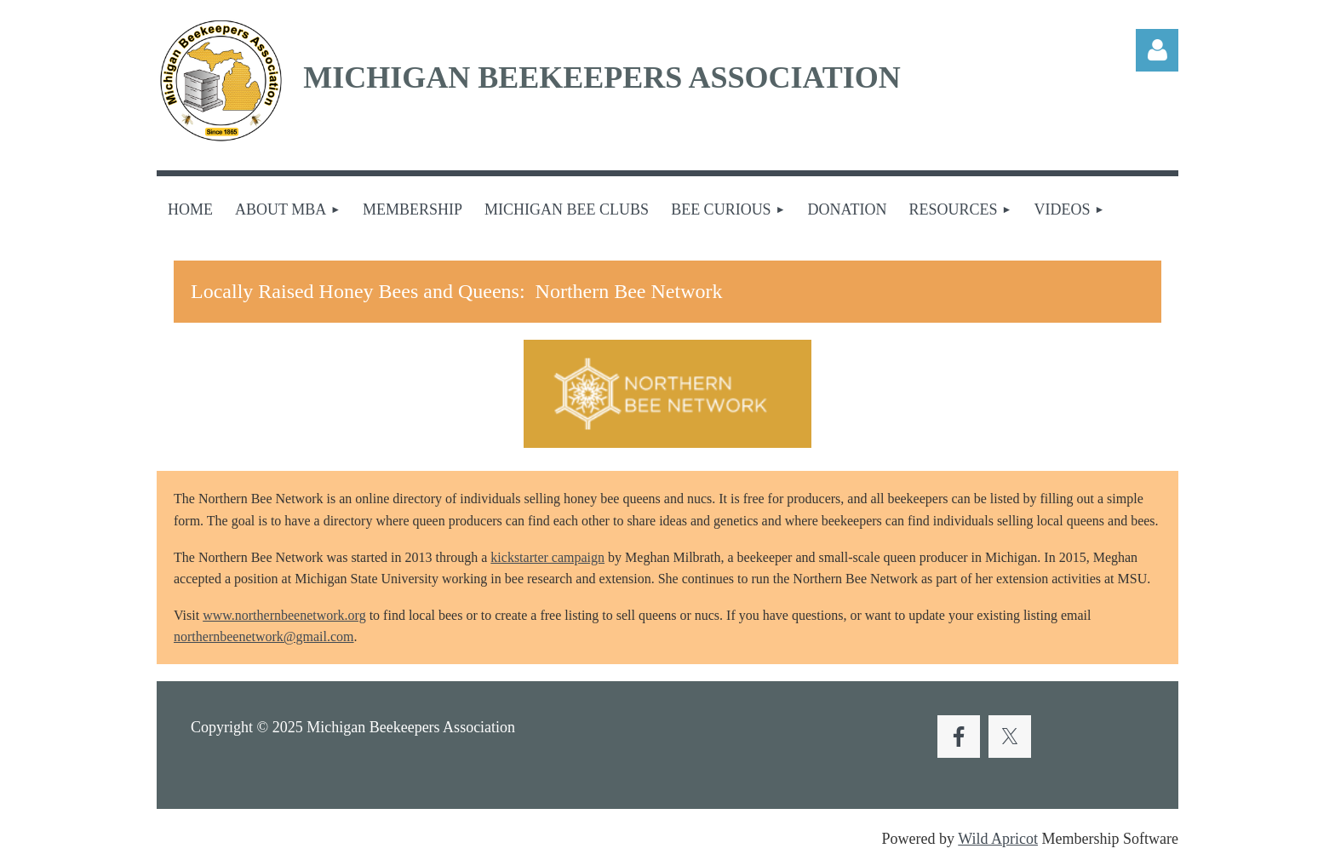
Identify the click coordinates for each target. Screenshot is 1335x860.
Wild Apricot (998, 838)
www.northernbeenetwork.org (284, 615)
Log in (1157, 50)
